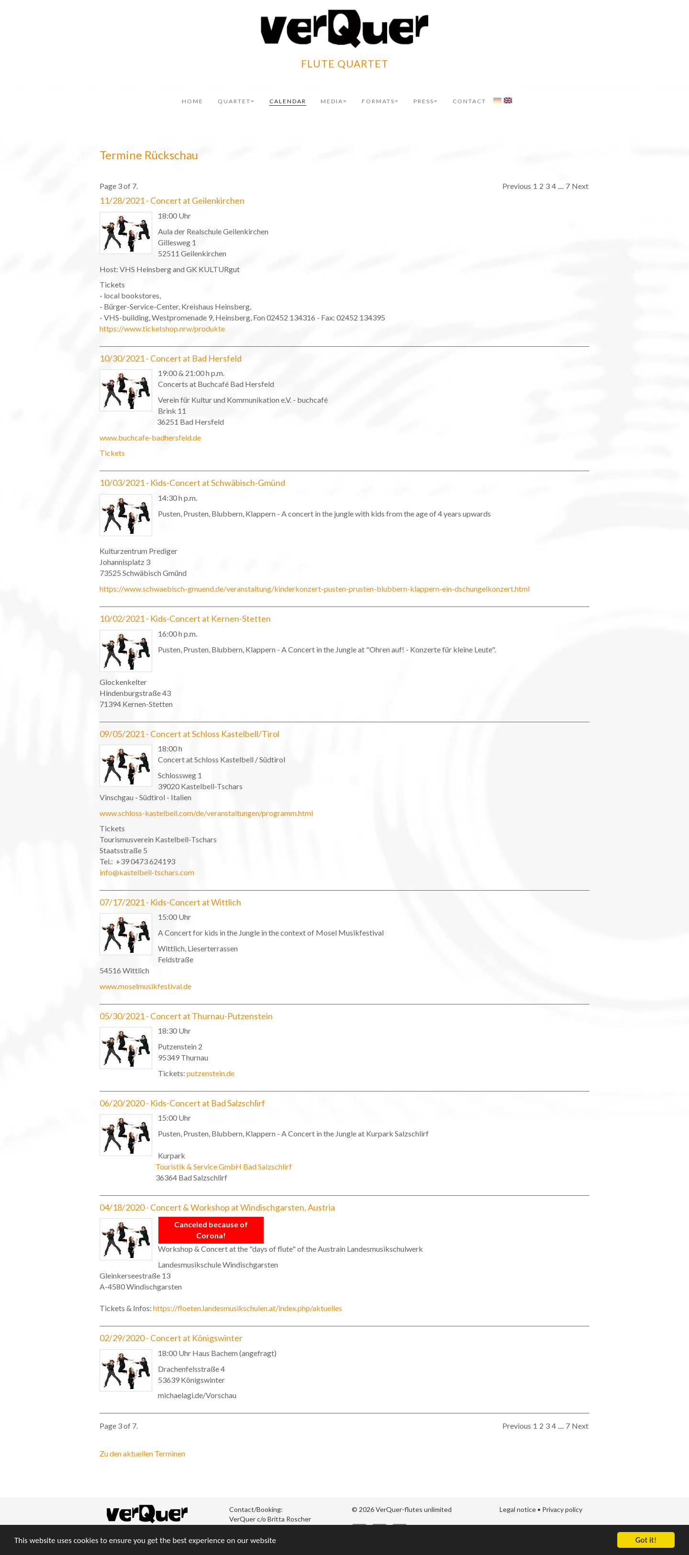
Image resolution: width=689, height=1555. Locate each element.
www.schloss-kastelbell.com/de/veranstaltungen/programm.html (206, 812)
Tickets (112, 452)
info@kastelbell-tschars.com (147, 872)
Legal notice (518, 1509)
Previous (516, 185)
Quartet (236, 101)
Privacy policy (562, 1509)
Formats (380, 101)
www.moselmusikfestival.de (145, 986)
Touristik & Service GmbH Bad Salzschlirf (224, 1166)
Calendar (287, 101)
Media (334, 101)
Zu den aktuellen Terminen (142, 1453)
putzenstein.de (210, 1073)
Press (425, 101)
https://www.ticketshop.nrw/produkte (162, 328)
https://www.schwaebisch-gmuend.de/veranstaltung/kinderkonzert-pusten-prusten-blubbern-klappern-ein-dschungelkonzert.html (315, 588)
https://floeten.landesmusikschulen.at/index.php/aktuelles (247, 1307)
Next (580, 185)
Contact (469, 101)
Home (192, 101)
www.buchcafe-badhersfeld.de (150, 437)
